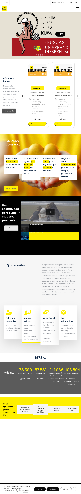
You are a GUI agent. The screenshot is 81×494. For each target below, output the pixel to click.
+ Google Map (37, 116)
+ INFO (60, 34)
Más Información (37, 124)
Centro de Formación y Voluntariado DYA (38, 101)
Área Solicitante (58, 2)
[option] (37, 95)
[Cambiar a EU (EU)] (70, 1)
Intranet (10, 491)
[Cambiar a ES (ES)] (75, 1)
